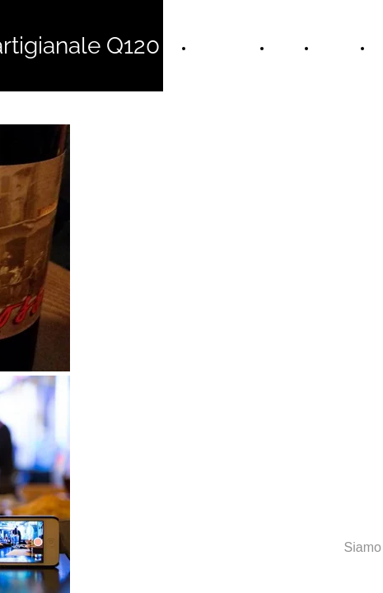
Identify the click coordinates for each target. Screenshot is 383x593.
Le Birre (337, 47)
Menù (287, 47)
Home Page (226, 47)
